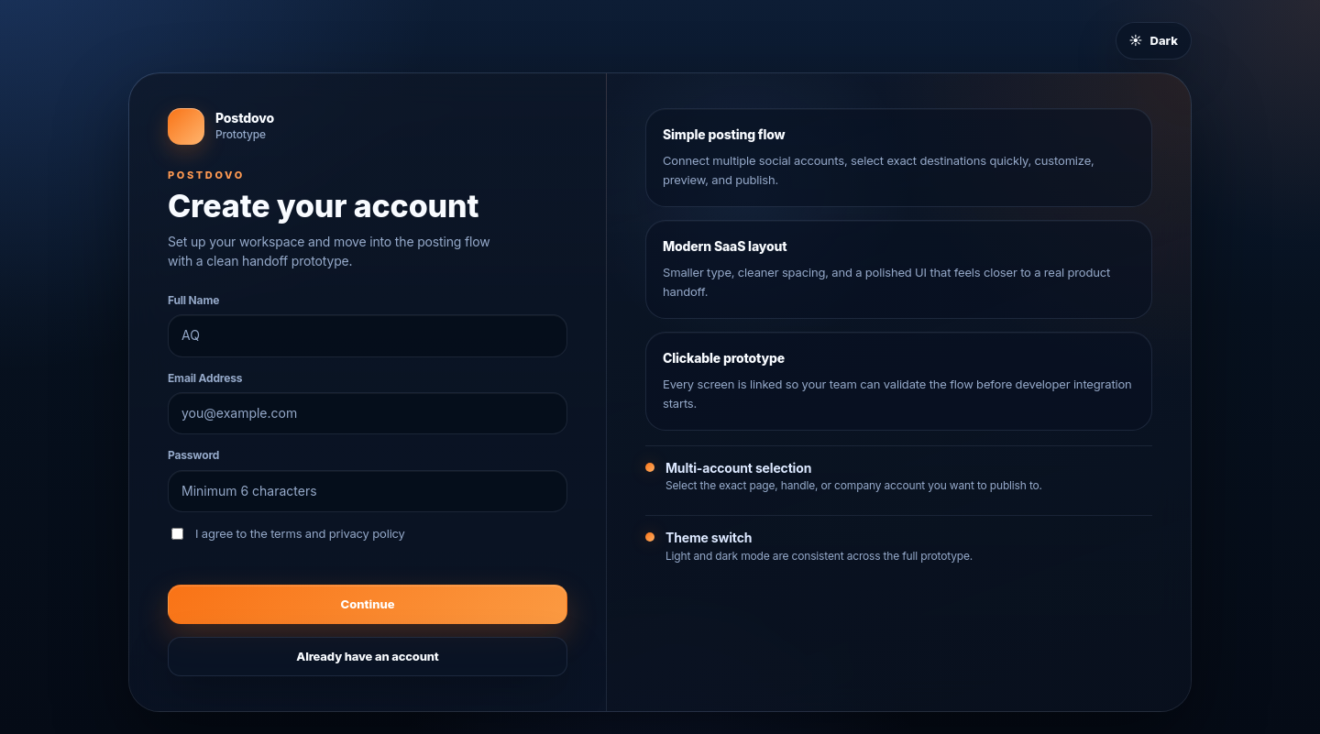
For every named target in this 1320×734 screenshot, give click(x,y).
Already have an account (367, 656)
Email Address (205, 378)
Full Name (193, 300)
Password (193, 455)
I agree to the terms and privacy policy (288, 533)
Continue (368, 604)
